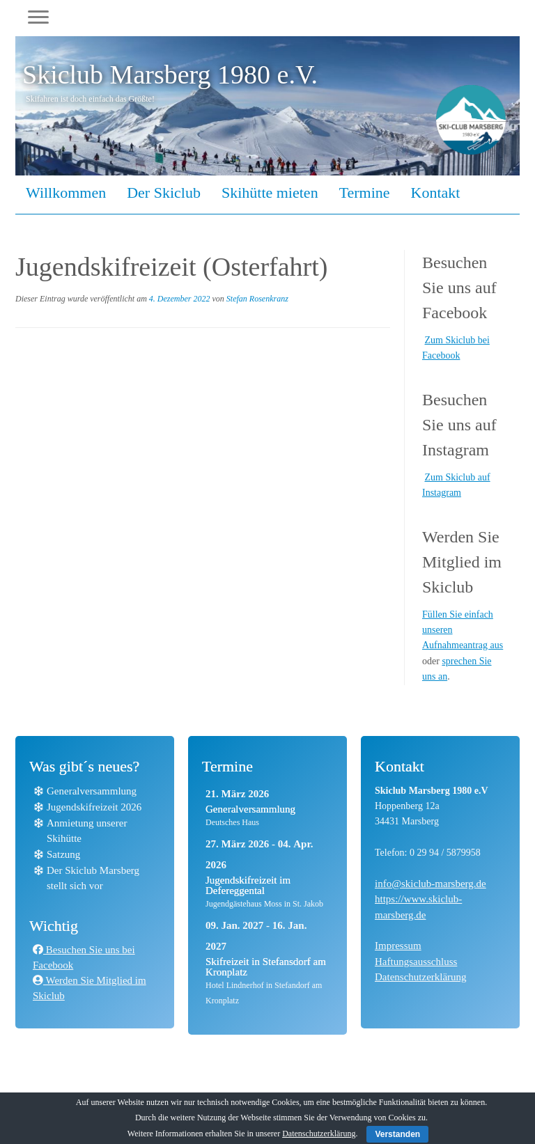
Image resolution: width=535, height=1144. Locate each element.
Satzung (63, 854)
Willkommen (66, 192)
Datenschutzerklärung (421, 976)
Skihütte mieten (270, 192)
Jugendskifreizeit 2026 (94, 807)
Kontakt (435, 192)
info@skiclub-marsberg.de (430, 883)
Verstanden (397, 1134)
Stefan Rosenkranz (257, 299)
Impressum (398, 945)
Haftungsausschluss (416, 961)
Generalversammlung (92, 791)
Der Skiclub (164, 192)
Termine (364, 192)
